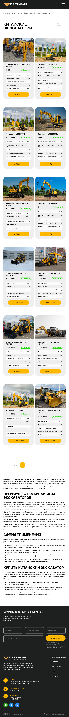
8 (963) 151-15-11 (15, 699)
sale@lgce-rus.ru (15, 690)
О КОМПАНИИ (56, 667)
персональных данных (53, 647)
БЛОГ (53, 671)
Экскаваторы (28, 13)
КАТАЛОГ (55, 662)
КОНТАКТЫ (55, 676)
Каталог (19, 13)
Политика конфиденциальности (55, 714)
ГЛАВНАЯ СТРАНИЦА (59, 657)
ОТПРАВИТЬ (55, 638)
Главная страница (9, 13)
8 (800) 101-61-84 (15, 697)
